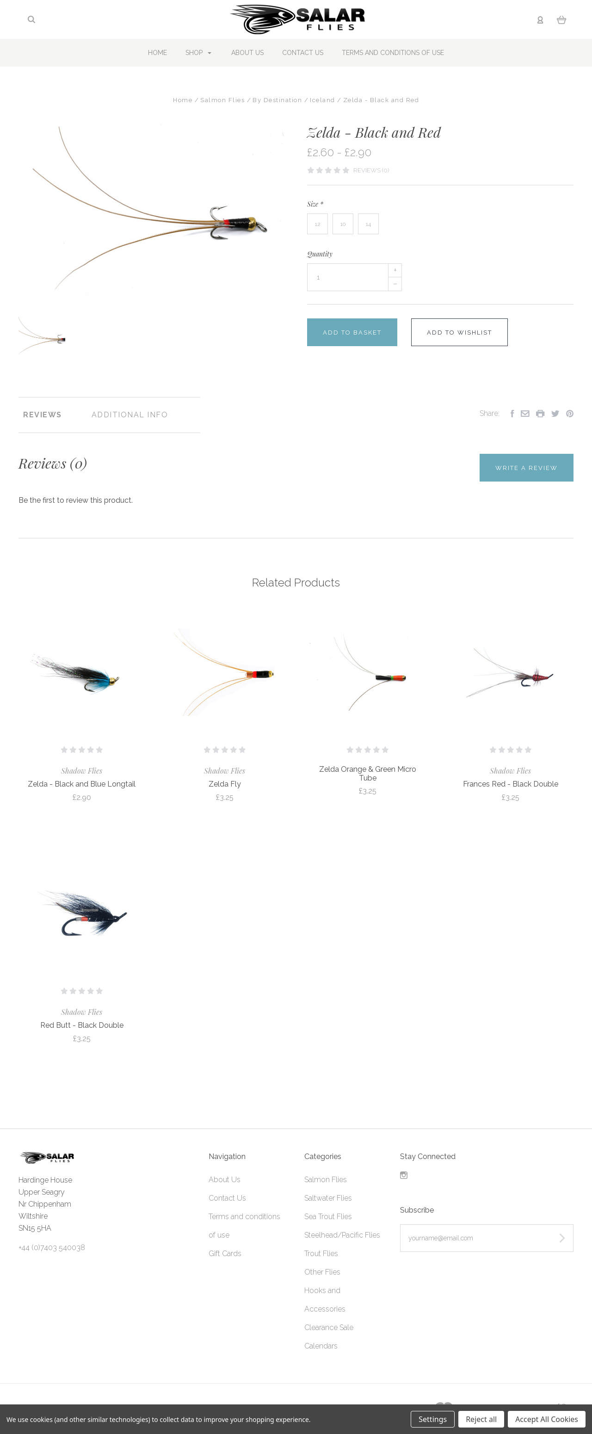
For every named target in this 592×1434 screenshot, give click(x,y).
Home (157, 52)
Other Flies (322, 1272)
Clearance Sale (328, 1327)
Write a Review (526, 467)
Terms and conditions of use (393, 52)
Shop (198, 52)
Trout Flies (321, 1253)
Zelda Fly (225, 784)
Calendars (321, 1346)
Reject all (481, 1419)
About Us (247, 52)
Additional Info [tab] (130, 414)
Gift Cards (225, 1253)
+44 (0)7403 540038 (51, 1247)
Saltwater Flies (328, 1198)
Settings (433, 1419)
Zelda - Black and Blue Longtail (82, 784)
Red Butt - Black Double (81, 1025)
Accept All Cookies (546, 1419)
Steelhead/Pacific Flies (342, 1235)
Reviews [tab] (42, 414)
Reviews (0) (371, 170)
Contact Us (302, 52)
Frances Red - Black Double (510, 784)
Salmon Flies (325, 1179)
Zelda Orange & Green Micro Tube (367, 773)
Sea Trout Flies (328, 1216)
